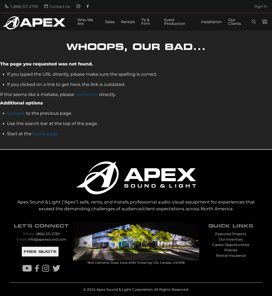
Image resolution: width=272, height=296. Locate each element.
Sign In (261, 6)
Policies (230, 250)
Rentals (128, 22)
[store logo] (34, 22)
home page (45, 133)
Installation (211, 22)
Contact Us (57, 6)
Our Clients (234, 22)
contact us (86, 94)
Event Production (174, 22)
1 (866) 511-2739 (21, 6)
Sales (110, 22)
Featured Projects (230, 234)
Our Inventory (231, 239)
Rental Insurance (231, 255)
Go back (16, 113)
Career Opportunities (230, 245)
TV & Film (145, 22)
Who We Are (85, 22)
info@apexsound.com (47, 239)
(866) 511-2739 (48, 234)
